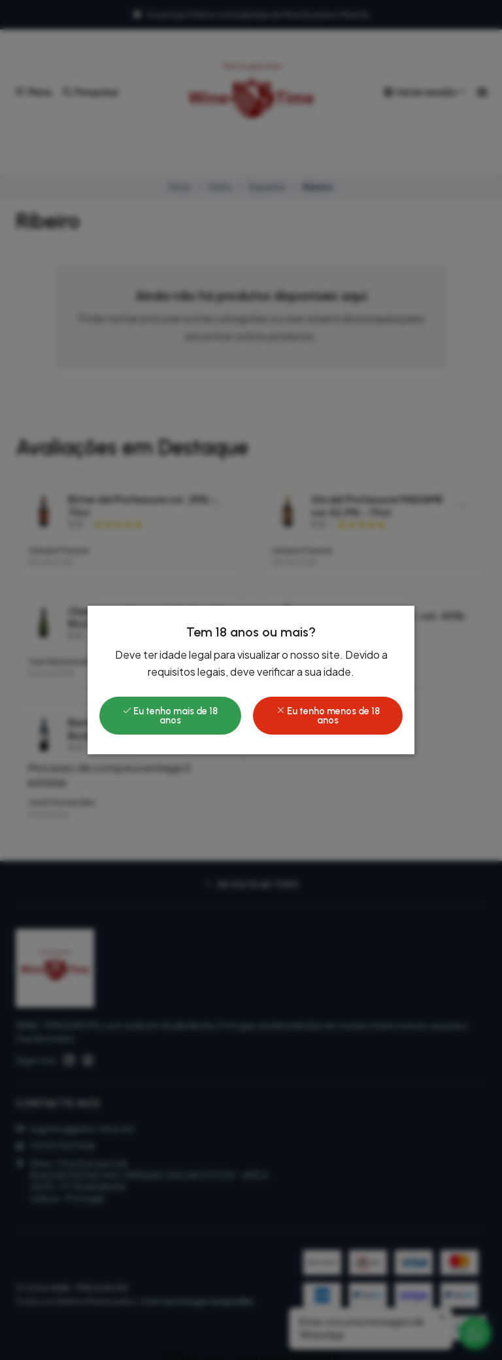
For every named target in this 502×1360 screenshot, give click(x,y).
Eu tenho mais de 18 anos (170, 715)
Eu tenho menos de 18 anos (328, 715)
